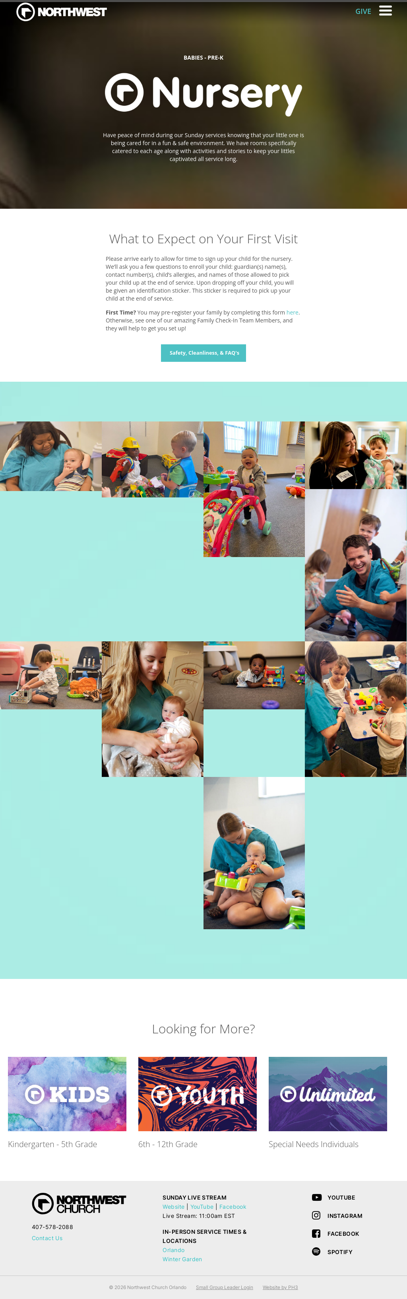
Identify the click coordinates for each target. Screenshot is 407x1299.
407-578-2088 (52, 1226)
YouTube (202, 1206)
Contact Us (47, 1238)
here (292, 312)
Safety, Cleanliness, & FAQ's (204, 352)
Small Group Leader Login (224, 1287)
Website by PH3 (280, 1287)
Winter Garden (182, 1259)
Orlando (173, 1250)
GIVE (363, 11)
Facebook (232, 1206)
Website (173, 1206)
